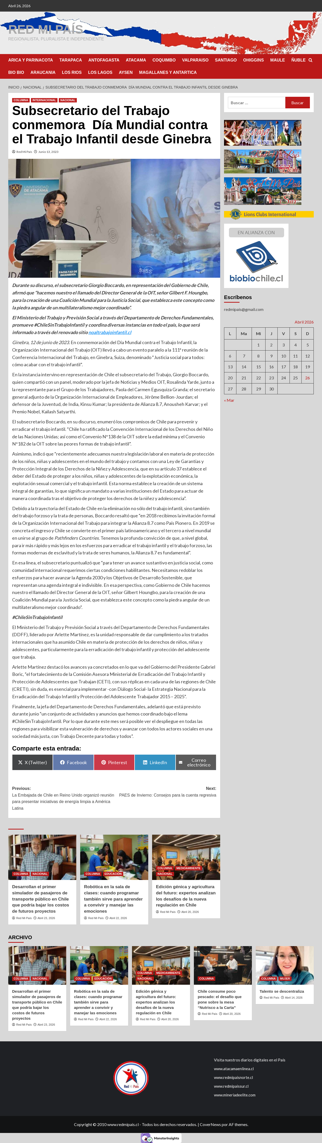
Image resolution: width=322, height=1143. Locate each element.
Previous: (63, 798)
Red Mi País (24, 151)
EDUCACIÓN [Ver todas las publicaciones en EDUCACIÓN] (113, 873)
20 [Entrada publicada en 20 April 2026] (230, 377)
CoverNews (210, 1124)
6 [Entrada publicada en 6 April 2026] (230, 355)
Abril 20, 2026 (190, 911)
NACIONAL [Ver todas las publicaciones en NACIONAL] (67, 99)
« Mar (229, 399)
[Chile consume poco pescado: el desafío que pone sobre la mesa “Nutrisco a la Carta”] (223, 965)
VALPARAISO (195, 60)
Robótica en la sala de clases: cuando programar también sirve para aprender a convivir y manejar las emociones (113, 898)
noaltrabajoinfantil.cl (109, 332)
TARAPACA (70, 60)
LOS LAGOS (100, 72)
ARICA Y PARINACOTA (30, 60)
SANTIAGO (226, 60)
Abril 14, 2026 (293, 997)
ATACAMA (136, 60)
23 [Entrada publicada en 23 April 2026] (271, 377)
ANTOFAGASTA (103, 60)
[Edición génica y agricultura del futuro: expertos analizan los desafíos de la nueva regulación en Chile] (186, 857)
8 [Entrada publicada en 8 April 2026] (258, 355)
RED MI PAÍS (45, 29)
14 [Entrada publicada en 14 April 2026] (244, 366)
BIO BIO (16, 72)
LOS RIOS (71, 72)
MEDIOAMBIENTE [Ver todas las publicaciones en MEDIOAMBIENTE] (188, 867)
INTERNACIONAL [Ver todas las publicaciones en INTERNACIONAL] (44, 99)
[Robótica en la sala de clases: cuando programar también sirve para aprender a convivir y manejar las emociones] (114, 857)
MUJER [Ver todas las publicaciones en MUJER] (285, 978)
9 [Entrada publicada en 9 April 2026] (271, 355)
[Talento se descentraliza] (285, 965)
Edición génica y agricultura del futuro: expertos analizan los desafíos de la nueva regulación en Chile (156, 1002)
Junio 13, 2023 (48, 151)
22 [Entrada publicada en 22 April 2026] (258, 377)
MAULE (277, 60)
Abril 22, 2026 (118, 917)
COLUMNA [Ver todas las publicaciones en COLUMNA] (21, 99)
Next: (165, 792)
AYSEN (126, 72)
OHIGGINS (253, 60)
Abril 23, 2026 (46, 917)
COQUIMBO (164, 60)
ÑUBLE (298, 60)
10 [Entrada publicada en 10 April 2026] (283, 355)
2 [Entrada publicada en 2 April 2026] (271, 344)
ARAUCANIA (42, 72)
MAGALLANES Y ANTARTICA (168, 72)
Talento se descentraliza (282, 991)
